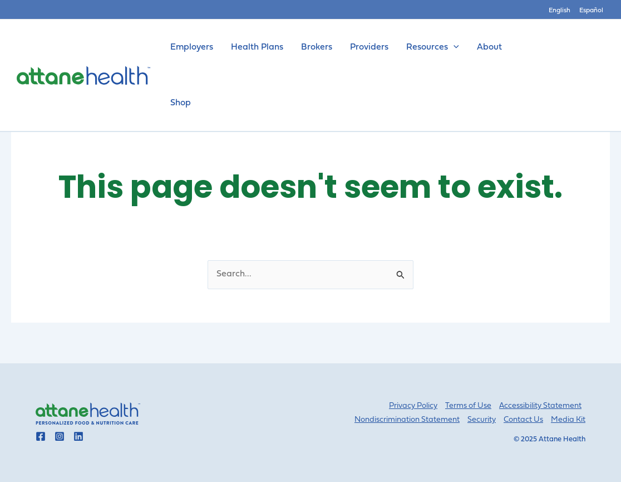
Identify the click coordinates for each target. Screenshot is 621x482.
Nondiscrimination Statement (407, 420)
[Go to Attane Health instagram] (60, 436)
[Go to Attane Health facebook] (41, 436)
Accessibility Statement (540, 406)
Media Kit (568, 420)
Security (481, 420)
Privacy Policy (413, 406)
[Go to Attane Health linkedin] (78, 436)
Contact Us (523, 420)
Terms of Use (468, 406)
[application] (453, 47)
